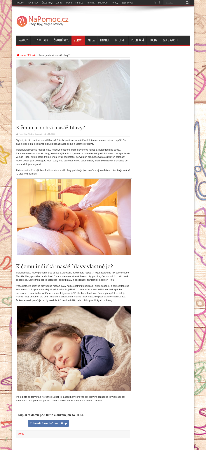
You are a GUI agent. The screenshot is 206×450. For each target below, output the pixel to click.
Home (21, 55)
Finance (79, 2)
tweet (21, 433)
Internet (91, 2)
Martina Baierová (35, 134)
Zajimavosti (127, 2)
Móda (69, 2)
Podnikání (103, 2)
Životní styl (47, 2)
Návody (20, 2)
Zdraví (59, 2)
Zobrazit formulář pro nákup (48, 423)
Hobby (115, 2)
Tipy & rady (32, 2)
